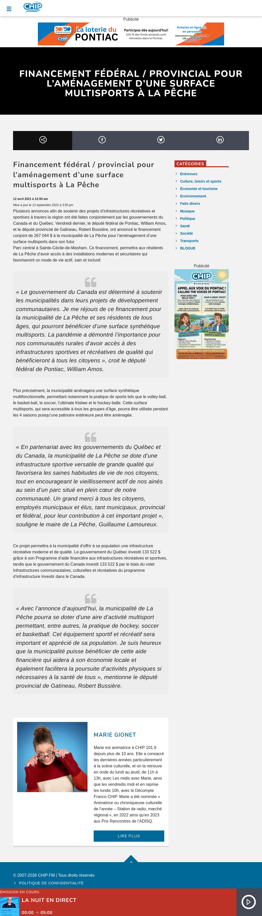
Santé (185, 226)
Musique (187, 211)
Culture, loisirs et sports (200, 181)
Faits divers (190, 203)
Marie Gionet (115, 735)
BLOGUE (187, 248)
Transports (189, 241)
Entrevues (189, 174)
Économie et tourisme (198, 189)
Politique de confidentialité (51, 883)
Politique (187, 219)
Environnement (193, 196)
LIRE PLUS (129, 836)
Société (186, 233)
